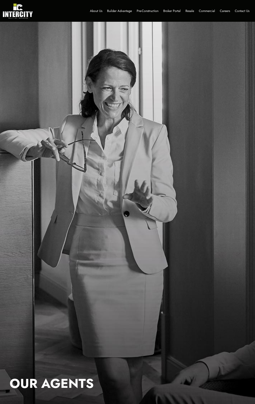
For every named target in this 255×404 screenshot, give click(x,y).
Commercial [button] (207, 11)
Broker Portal (172, 11)
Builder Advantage (119, 11)
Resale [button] (189, 11)
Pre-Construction (147, 11)
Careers (225, 11)
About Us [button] (96, 11)
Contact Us (242, 11)
